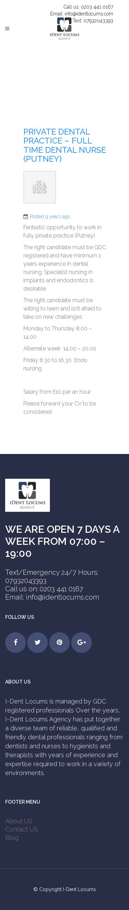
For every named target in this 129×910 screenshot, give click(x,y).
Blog (12, 837)
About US (18, 821)
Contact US (21, 829)
